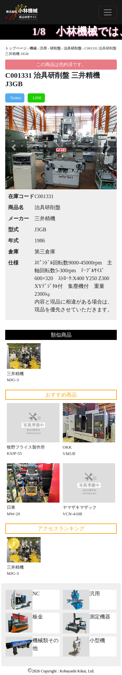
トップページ (16, 48)
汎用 (43, 48)
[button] (13, 147)
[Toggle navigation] (108, 12)
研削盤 (55, 48)
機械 (33, 48)
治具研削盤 (73, 48)
